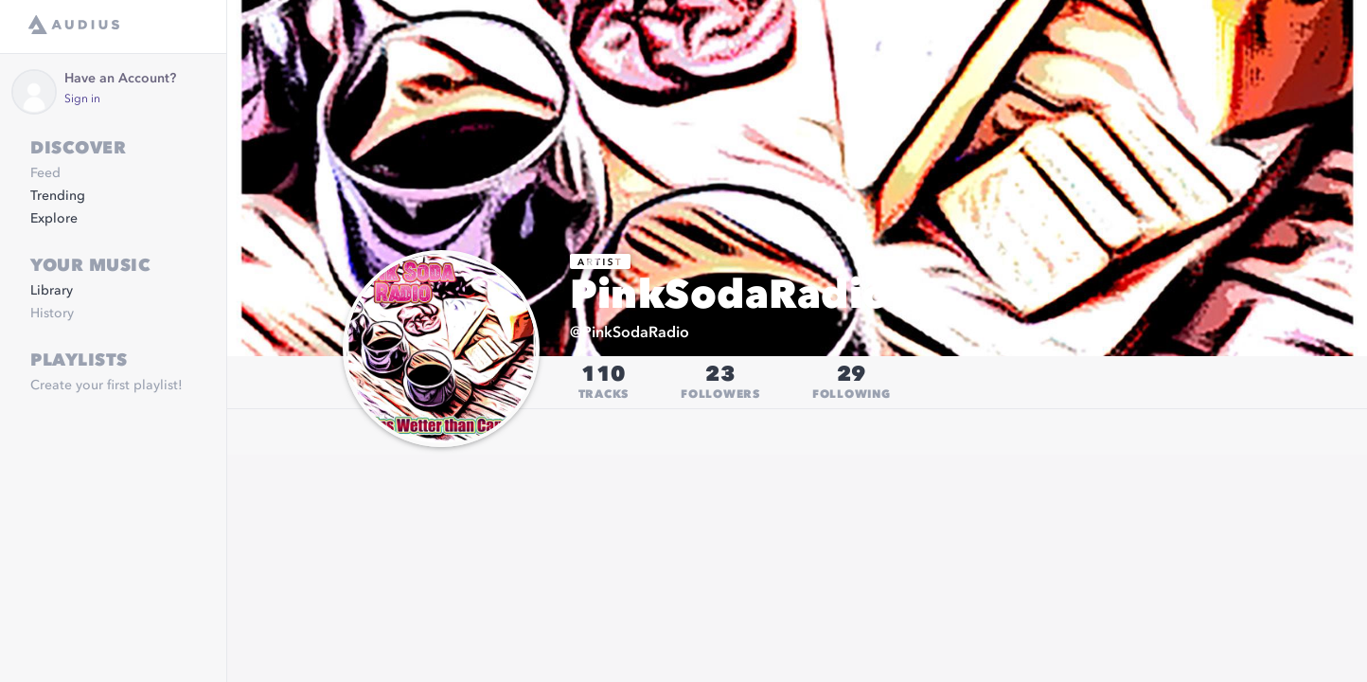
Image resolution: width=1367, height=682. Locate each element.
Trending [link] (57, 196)
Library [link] (51, 290)
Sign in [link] (82, 99)
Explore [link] (54, 218)
